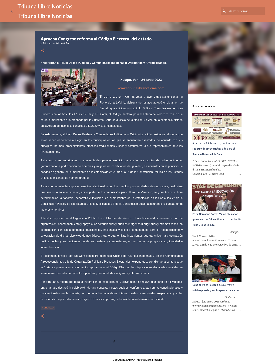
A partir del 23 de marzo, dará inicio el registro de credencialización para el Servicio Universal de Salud (214, 149)
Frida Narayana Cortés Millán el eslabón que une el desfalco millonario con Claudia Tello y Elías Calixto (216, 219)
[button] (43, 50)
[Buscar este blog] (246, 11)
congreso (48, 307)
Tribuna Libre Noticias (44, 6)
